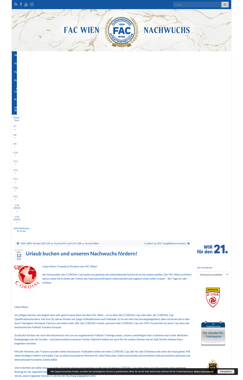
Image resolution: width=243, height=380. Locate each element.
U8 (67, 63)
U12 (105, 63)
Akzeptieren (226, 371)
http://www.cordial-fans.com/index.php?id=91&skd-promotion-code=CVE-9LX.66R (103, 244)
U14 (125, 63)
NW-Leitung (133, 55)
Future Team (47, 63)
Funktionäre (103, 55)
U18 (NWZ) (166, 63)
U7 (59, 63)
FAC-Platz (164, 55)
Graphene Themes (41, 376)
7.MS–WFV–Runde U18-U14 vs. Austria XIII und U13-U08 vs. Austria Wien (59, 75)
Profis (118, 55)
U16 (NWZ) (149, 63)
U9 (76, 63)
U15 (135, 63)
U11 (96, 63)
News (75, 55)
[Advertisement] (121, 338)
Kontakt (149, 55)
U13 (115, 63)
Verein (87, 55)
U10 (86, 63)
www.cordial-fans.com (88, 219)
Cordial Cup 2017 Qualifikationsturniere (165, 75)
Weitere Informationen (204, 372)
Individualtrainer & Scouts (189, 63)
